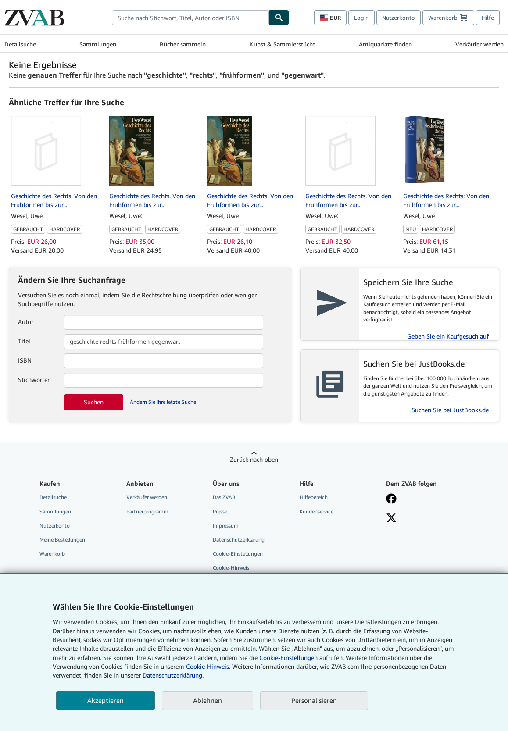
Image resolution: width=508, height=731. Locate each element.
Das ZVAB (224, 497)
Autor (25, 321)
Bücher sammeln (183, 44)
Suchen (94, 402)
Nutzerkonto (398, 17)
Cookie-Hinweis (231, 567)
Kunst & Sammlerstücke (282, 44)
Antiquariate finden (385, 44)
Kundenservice (316, 511)
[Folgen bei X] (423, 518)
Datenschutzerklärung (239, 539)
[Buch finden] (279, 17)
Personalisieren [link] (314, 700)
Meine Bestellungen (62, 539)
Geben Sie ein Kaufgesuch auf (448, 336)
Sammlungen (97, 44)
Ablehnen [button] (207, 700)
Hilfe (488, 17)
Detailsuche (20, 44)
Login (361, 17)
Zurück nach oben (254, 459)
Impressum (226, 525)
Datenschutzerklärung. (173, 675)
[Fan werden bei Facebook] (423, 499)
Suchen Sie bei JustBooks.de (450, 410)
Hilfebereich (314, 497)
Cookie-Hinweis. (208, 666)
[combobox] (190, 17)
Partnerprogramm (147, 511)
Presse (220, 511)
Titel (24, 341)
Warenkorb (52, 553)
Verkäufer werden (479, 44)
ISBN (25, 360)
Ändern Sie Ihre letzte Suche (163, 402)
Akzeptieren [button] (105, 700)
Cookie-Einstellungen (288, 657)
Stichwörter (34, 379)
